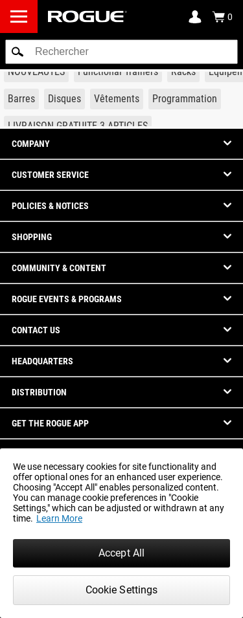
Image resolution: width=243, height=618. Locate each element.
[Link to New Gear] (36, 71)
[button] (17, 51)
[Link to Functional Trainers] (118, 71)
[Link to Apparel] (116, 99)
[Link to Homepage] (87, 16)
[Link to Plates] (64, 99)
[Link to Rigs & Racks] (183, 71)
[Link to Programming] (184, 99)
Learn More (59, 518)
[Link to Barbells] (21, 99)
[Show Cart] (222, 16)
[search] (121, 51)
